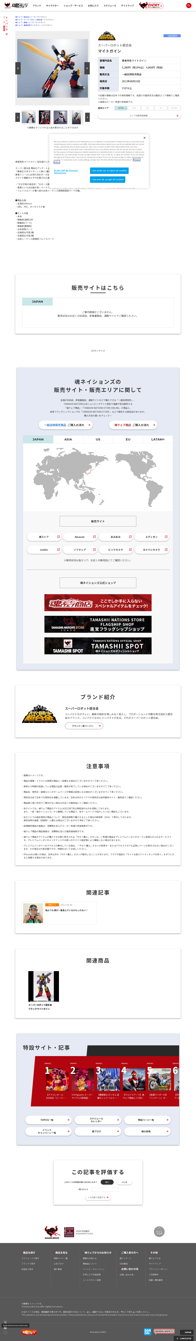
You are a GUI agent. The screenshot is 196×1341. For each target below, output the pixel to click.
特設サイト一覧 (61, 1258)
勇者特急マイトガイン (32, 25)
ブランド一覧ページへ (82, 725)
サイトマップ (127, 5)
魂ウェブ (18, 17)
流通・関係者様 (156, 1280)
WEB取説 (124, 1263)
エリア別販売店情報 (139, 115)
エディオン (151, 537)
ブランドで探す (28, 1263)
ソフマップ (80, 549)
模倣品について (90, 1263)
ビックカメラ (115, 549)
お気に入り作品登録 (92, 1274)
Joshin (44, 549)
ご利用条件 (154, 1274)
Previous (18, 68)
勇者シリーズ (29, 22)
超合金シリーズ (29, 17)
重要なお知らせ (90, 1258)
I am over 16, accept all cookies (108, 179)
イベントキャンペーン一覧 (47, 1131)
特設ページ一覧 (146, 1119)
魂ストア (44, 537)
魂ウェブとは (155, 1258)
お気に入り (93, 5)
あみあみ (116, 537)
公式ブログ (59, 1263)
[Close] (144, 137)
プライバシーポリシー (159, 1269)
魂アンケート (125, 1258)
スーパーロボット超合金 (33, 19)
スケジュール (110, 5)
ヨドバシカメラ (151, 549)
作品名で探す (27, 1269)
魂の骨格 (146, 1131)
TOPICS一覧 (46, 1119)
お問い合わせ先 (127, 1274)
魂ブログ (96, 1131)
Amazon (80, 537)
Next (87, 68)
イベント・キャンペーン (94, 1269)
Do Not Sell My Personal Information (15, 1325)
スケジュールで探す (30, 1258)
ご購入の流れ (64, 425)
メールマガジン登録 (92, 1280)
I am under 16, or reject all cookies (109, 170)
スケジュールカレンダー (96, 1120)
